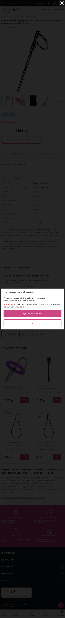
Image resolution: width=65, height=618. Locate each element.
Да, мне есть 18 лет (32, 313)
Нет (32, 323)
